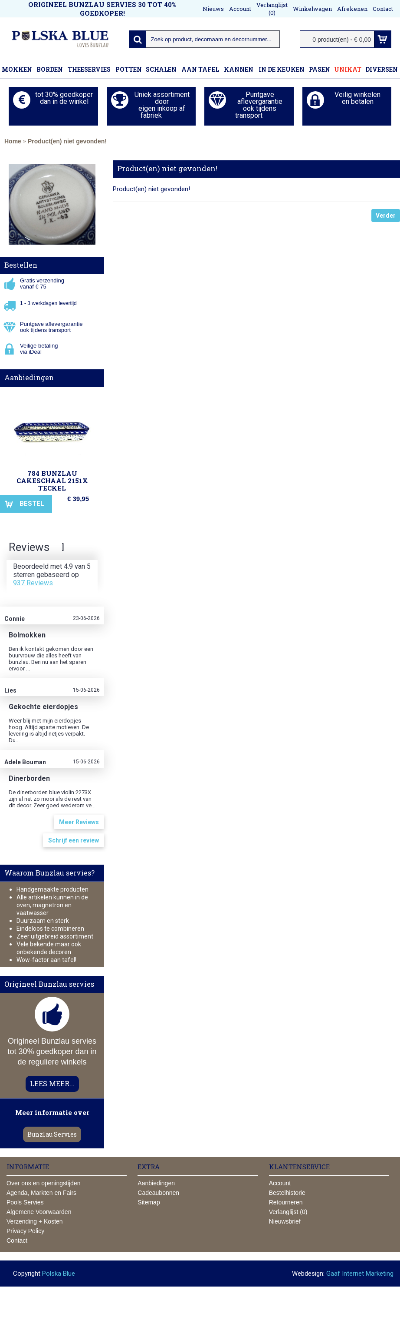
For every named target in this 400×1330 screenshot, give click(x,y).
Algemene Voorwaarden (39, 1211)
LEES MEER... (52, 1083)
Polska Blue (58, 1273)
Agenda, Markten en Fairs (41, 1192)
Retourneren (286, 1202)
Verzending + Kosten (35, 1221)
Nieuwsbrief (285, 1221)
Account (280, 1183)
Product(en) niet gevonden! (67, 141)
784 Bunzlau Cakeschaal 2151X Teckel (52, 480)
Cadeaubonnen (158, 1192)
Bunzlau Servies (52, 1134)
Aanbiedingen (29, 377)
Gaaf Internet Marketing (359, 1273)
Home (12, 141)
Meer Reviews (79, 822)
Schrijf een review (73, 840)
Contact (17, 1240)
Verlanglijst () (288, 1211)
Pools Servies (25, 1202)
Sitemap (149, 1202)
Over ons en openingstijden (43, 1183)
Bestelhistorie (287, 1192)
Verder (386, 215)
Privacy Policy (25, 1230)
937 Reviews (33, 583)
